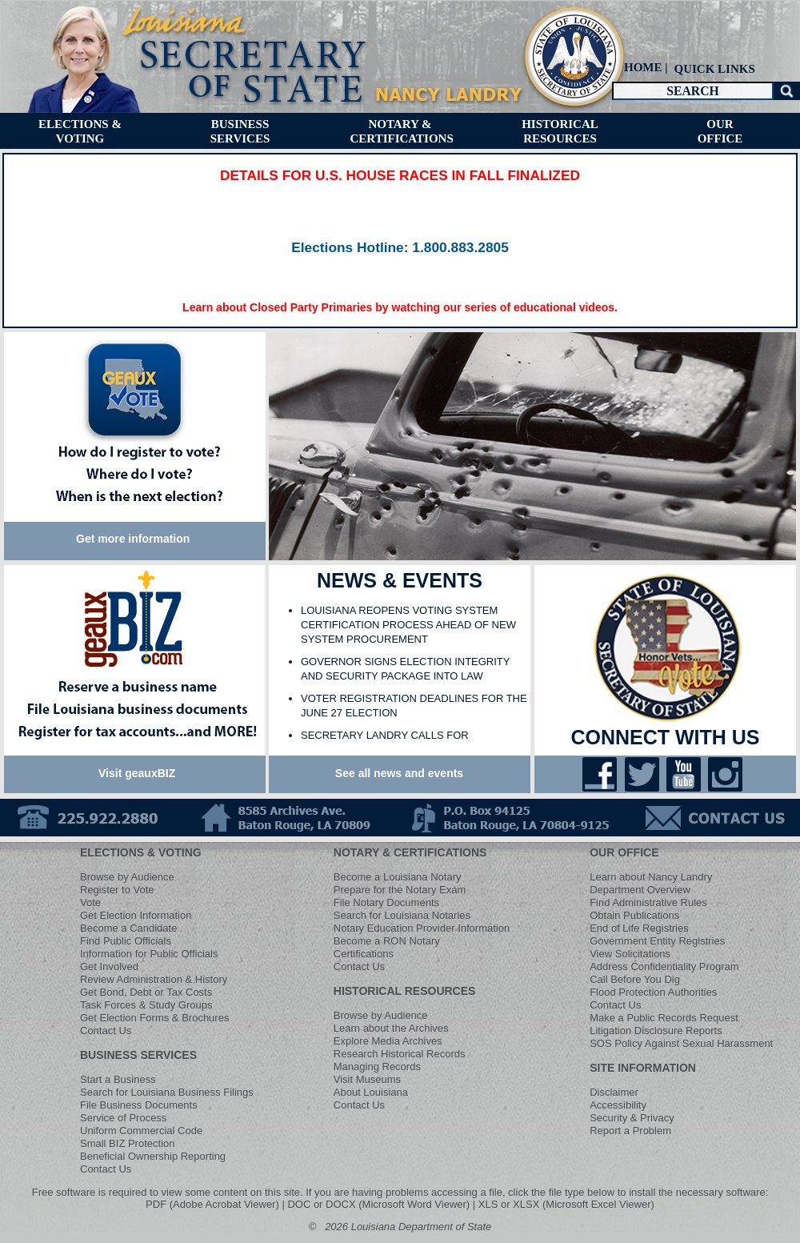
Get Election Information (135, 915)
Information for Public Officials (149, 954)
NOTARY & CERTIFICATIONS (410, 852)
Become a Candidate (128, 928)
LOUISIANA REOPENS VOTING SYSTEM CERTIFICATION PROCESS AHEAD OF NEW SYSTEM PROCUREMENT (408, 624)
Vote (90, 902)
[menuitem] (713, 68)
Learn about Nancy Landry (651, 877)
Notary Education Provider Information (422, 928)
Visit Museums (367, 1079)
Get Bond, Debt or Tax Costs (146, 992)
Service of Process (123, 1118)
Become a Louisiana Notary (398, 877)
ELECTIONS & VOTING (141, 852)
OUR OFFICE (624, 852)
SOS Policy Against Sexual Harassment (681, 1043)
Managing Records (377, 1067)
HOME (643, 67)
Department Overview (640, 890)
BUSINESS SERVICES (138, 1055)
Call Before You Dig (635, 979)
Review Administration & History (153, 979)
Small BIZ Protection (127, 1143)
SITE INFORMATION (643, 1067)
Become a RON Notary (387, 941)
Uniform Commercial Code (141, 1131)
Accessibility (618, 1105)
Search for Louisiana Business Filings (167, 1092)
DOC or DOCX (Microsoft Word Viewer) (378, 1204)
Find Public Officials (125, 941)
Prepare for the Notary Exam (400, 890)
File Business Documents (139, 1105)
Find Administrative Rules (648, 902)
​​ (400, 249)
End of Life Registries (639, 928)
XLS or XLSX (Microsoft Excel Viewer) (566, 1204)
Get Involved (109, 966)
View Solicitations (630, 954)
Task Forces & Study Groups (146, 1005)
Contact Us (105, 1030)
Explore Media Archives (388, 1041)
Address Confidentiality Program (664, 966)
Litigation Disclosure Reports (656, 1030)
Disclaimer (614, 1092)
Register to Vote (117, 890)
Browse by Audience (127, 877)
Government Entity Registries (657, 941)
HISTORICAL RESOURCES (405, 990)
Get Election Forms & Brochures (154, 1018)
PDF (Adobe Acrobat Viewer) (212, 1204)
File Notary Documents (386, 902)
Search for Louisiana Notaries (402, 915)
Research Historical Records (400, 1054)
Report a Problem (630, 1131)
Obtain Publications (634, 915)
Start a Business (118, 1079)
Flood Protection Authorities (653, 992)
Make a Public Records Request (664, 1018)
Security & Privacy (632, 1118)
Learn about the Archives (391, 1028)
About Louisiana (371, 1092)
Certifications (364, 954)
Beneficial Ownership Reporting (153, 1156)
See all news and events (399, 773)
